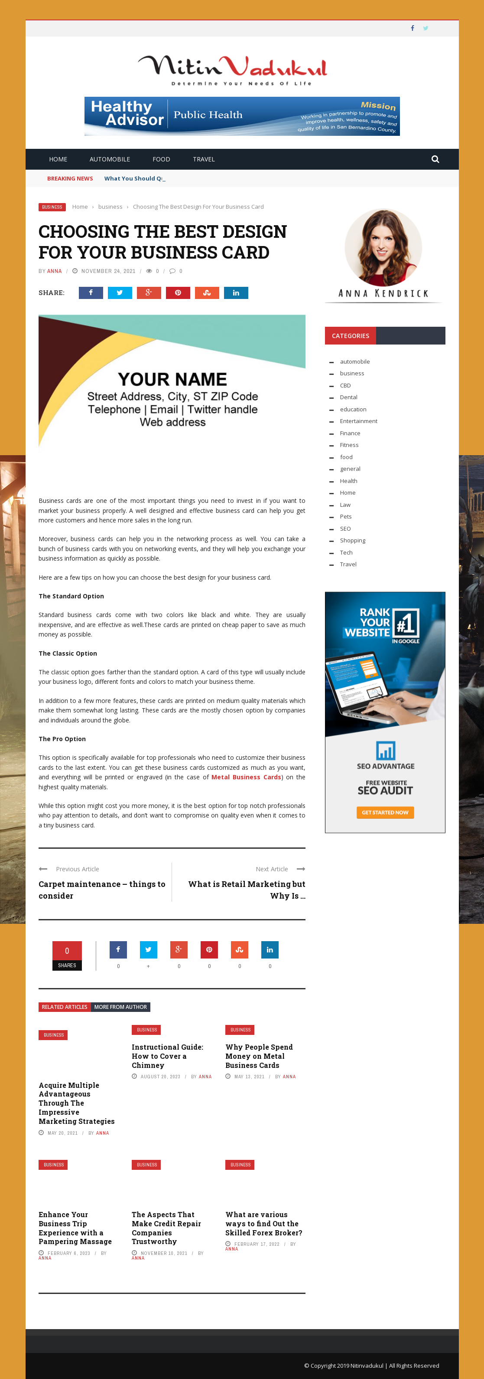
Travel (204, 159)
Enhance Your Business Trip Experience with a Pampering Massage (75, 1228)
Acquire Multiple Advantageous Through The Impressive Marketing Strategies (77, 1103)
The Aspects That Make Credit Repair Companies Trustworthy (166, 1228)
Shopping (352, 540)
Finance (350, 433)
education (353, 409)
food (161, 159)
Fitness (349, 445)
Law (345, 505)
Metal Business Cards (246, 777)
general (350, 469)
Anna (54, 271)
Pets (346, 516)
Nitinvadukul (368, 1365)
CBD (345, 385)
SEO (345, 528)
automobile (110, 159)
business (52, 207)
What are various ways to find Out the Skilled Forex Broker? (263, 1223)
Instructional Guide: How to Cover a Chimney (167, 1056)
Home (58, 159)
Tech (346, 552)
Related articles (65, 1007)
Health (348, 481)
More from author (120, 1007)
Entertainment (358, 421)
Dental (348, 397)
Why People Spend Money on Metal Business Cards (259, 1056)
